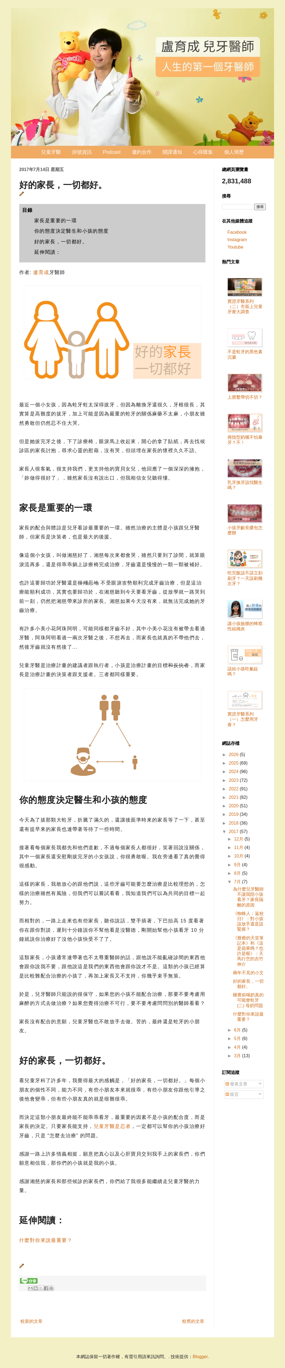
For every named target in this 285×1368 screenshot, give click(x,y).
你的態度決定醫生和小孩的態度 (71, 231)
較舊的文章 (193, 1321)
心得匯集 (203, 152)
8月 (238, 873)
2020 (234, 805)
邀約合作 (142, 152)
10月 (239, 856)
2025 (234, 763)
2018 (234, 823)
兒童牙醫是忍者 (112, 1126)
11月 (239, 847)
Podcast (112, 152)
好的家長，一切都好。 (60, 241)
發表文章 (236, 1084)
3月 (238, 1055)
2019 (234, 814)
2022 (234, 788)
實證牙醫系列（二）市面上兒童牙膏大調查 (245, 306)
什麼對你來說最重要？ (45, 1240)
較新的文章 (31, 1321)
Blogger (200, 1356)
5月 (238, 1038)
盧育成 (41, 272)
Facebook (237, 232)
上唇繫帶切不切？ (245, 397)
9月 (238, 864)
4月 (238, 1047)
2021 (234, 797)
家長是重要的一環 (55, 220)
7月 (238, 881)
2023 (234, 780)
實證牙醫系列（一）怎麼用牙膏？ (242, 719)
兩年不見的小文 (248, 972)
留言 (232, 1094)
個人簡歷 (234, 152)
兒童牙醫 (51, 152)
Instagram (237, 239)
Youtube (235, 247)
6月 (238, 1030)
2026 (234, 754)
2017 (234, 831)
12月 (239, 839)
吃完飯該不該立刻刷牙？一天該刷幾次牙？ (245, 578)
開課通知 (172, 152)
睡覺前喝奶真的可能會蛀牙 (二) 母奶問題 (248, 1000)
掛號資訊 (82, 152)
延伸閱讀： (47, 252)
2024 (234, 771)
